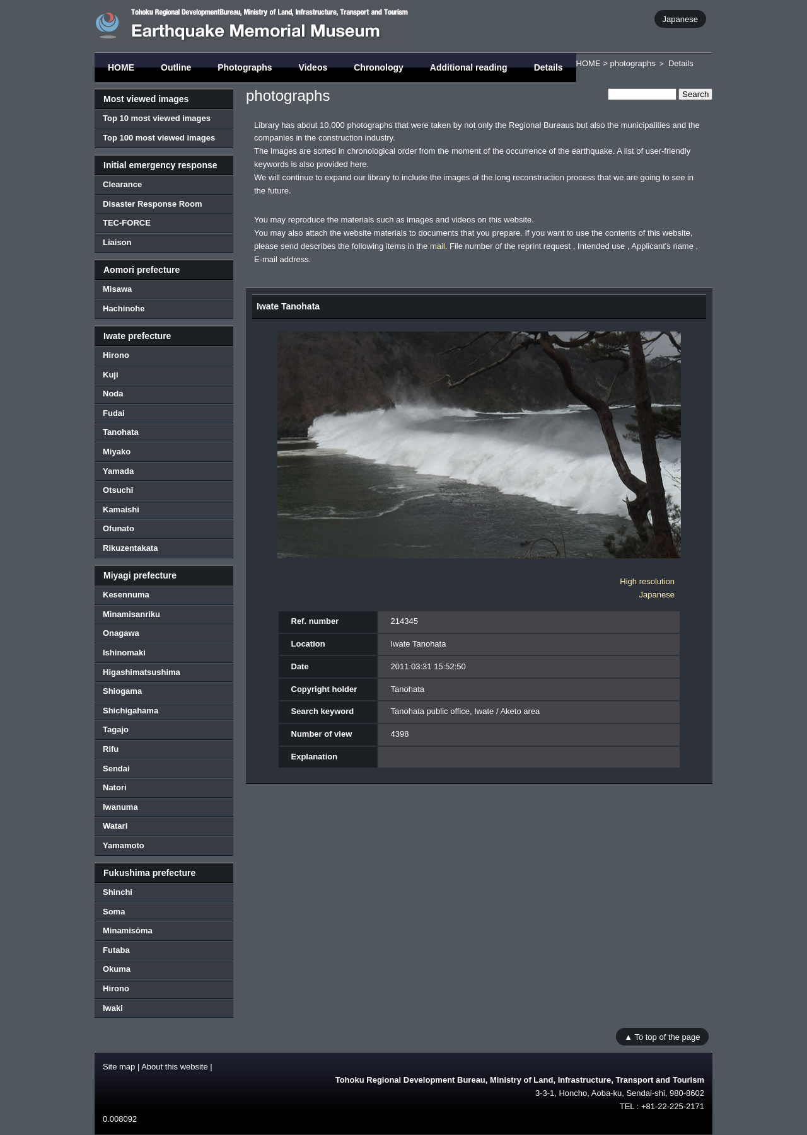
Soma (114, 911)
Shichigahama (130, 710)
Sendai (116, 768)
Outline (176, 67)
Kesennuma (126, 594)
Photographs (245, 67)
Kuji (111, 374)
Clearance (122, 184)
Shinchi (117, 892)
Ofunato (118, 528)
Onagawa (121, 633)
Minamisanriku (131, 614)
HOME (121, 67)
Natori (115, 787)
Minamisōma (128, 930)
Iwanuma (120, 807)
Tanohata (121, 432)
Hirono (116, 355)
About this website (174, 1066)
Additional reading (469, 67)
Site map (119, 1066)
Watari (115, 826)
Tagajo (116, 729)
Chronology (379, 67)
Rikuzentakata (130, 548)
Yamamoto (123, 845)
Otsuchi (118, 490)
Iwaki (113, 1008)
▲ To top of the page (662, 1036)
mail (437, 246)
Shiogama (122, 691)
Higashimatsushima (141, 672)
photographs (632, 63)
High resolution (647, 581)
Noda (113, 393)
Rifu (111, 749)
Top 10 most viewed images (157, 118)
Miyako (117, 451)
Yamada (118, 471)
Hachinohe (123, 308)
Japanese (680, 18)
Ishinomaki (124, 652)
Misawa (117, 289)
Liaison (117, 242)
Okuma (117, 969)
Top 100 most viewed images (159, 137)
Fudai (114, 413)
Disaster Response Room (152, 204)
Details (548, 67)
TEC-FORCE (127, 223)
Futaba (116, 950)
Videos (313, 67)
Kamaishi (121, 509)
